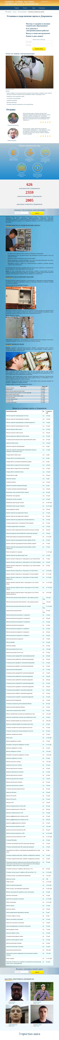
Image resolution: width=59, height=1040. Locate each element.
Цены (33, 8)
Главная (17, 8)
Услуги (25, 8)
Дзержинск (45, 1)
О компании (42, 8)
